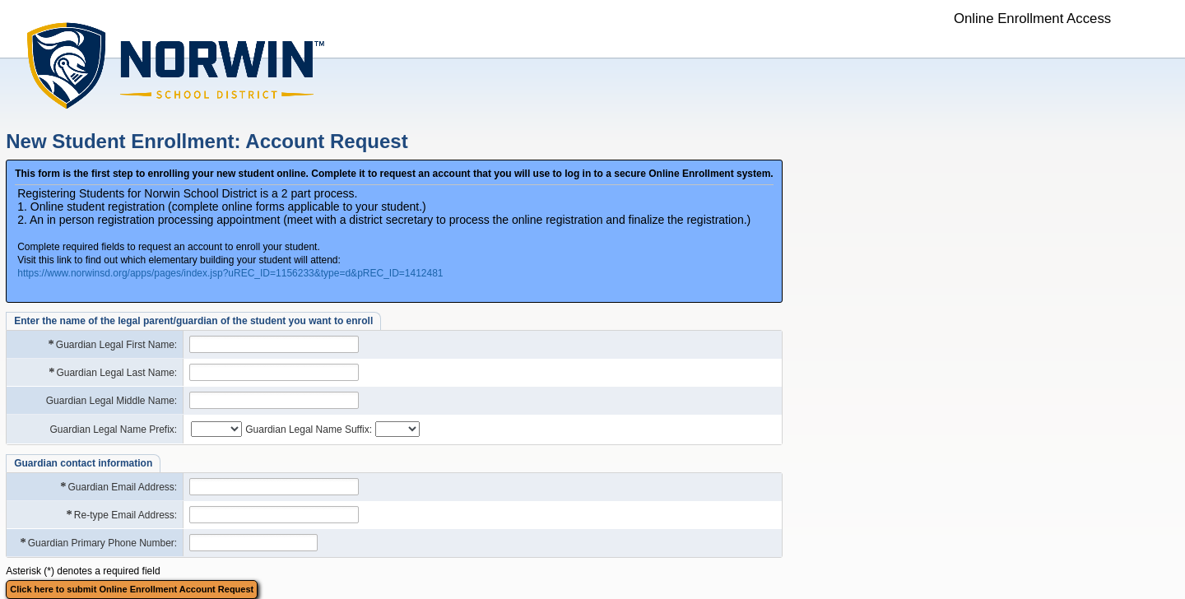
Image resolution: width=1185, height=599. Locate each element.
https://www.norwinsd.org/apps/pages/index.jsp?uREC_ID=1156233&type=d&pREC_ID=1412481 (230, 273)
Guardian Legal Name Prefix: (113, 429)
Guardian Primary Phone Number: (98, 542)
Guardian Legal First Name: (112, 344)
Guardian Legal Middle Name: (111, 401)
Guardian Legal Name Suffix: (308, 429)
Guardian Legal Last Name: (112, 372)
